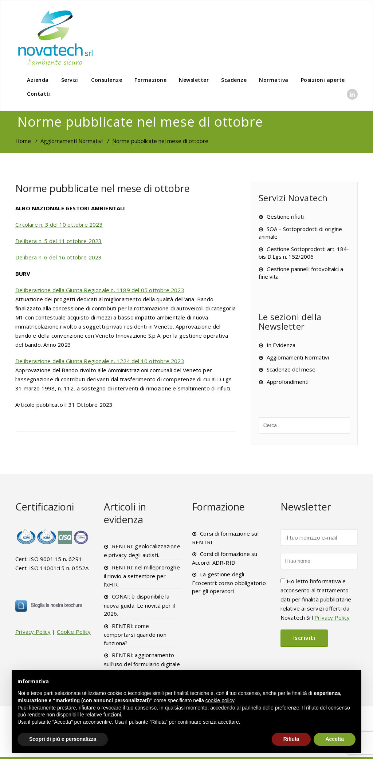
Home (23, 140)
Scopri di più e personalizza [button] (62, 739)
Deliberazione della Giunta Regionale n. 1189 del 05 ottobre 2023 (99, 290)
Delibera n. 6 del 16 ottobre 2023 (58, 257)
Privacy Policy (33, 631)
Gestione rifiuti (285, 216)
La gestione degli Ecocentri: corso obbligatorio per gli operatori (229, 583)
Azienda (38, 79)
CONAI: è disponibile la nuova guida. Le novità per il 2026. (139, 605)
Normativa (273, 79)
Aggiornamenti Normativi (71, 140)
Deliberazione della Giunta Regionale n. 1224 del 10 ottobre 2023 (99, 361)
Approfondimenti (288, 381)
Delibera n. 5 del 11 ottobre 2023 (58, 241)
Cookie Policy (74, 631)
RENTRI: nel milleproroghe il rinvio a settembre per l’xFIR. (142, 576)
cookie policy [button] (219, 700)
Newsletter (194, 79)
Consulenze (106, 79)
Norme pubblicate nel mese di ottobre (102, 188)
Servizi (70, 79)
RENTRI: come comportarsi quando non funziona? (135, 634)
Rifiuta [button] (291, 739)
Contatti (39, 93)
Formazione (150, 79)
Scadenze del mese (291, 369)
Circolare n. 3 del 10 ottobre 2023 (59, 224)
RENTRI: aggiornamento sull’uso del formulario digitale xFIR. (142, 663)
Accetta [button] (334, 739)
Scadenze (234, 79)
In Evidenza (281, 345)
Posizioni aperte (323, 79)
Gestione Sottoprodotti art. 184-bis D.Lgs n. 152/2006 (304, 253)
